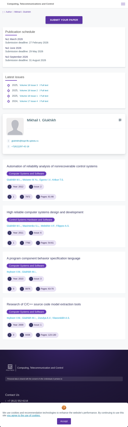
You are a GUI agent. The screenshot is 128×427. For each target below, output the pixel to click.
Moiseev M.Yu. (30, 179)
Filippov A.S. (62, 225)
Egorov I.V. (45, 179)
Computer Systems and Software (26, 173)
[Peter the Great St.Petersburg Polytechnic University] (10, 370)
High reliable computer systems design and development (45, 212)
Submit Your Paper (64, 19)
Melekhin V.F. (48, 225)
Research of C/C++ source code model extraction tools (44, 304)
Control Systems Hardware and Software (30, 219)
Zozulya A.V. (44, 318)
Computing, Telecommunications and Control (30, 4)
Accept (64, 421)
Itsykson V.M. (14, 271)
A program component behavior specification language (43, 258)
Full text (43, 85)
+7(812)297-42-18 (20, 146)
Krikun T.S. (58, 179)
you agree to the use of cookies (23, 415)
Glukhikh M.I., (14, 179)
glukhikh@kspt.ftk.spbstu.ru (25, 141)
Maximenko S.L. (31, 225)
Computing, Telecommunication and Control (40, 367)
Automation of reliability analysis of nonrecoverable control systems (52, 166)
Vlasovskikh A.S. (61, 318)
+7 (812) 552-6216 (17, 400)
